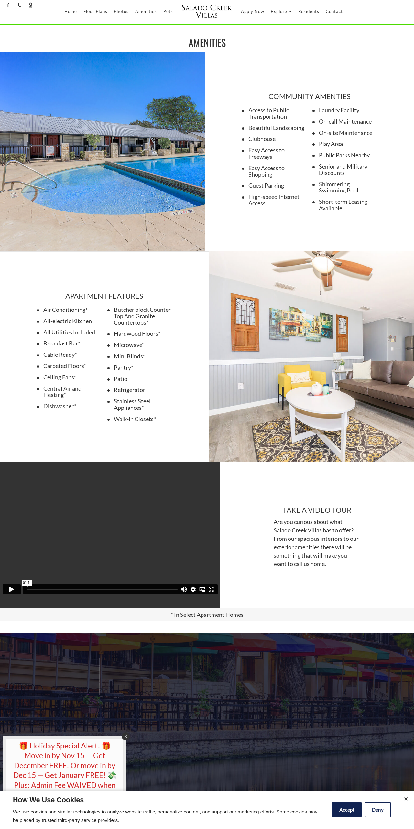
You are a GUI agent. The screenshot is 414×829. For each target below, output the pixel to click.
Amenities (146, 11)
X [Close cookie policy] (406, 799)
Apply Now (252, 11)
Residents (308, 11)
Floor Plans (95, 11)
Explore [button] (281, 11)
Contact (334, 11)
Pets (168, 11)
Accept (346, 810)
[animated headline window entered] (63, 782)
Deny (378, 810)
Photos (121, 11)
